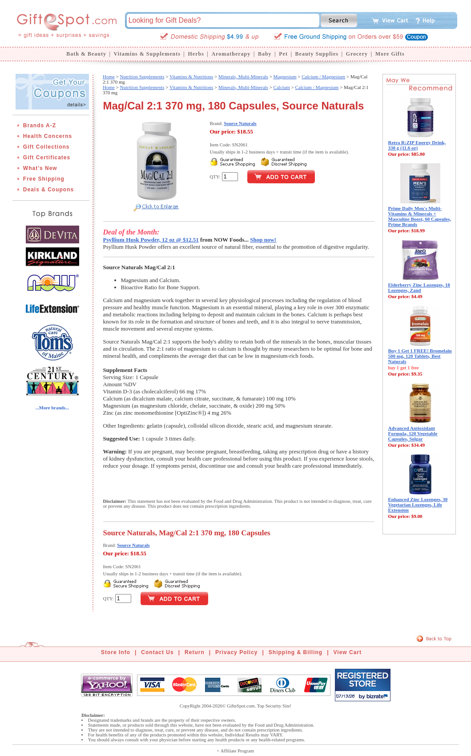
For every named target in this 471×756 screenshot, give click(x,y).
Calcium (282, 87)
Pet (283, 54)
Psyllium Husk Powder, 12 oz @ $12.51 (151, 239)
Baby (265, 54)
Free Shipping (43, 179)
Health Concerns (47, 136)
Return (195, 652)
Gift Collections (46, 147)
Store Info (115, 652)
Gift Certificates (46, 157)
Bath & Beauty (86, 54)
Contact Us (157, 652)
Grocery (357, 54)
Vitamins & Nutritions (191, 76)
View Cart (348, 652)
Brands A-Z (39, 125)
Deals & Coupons (48, 189)
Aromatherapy (230, 54)
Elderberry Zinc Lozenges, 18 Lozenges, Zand (419, 287)
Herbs (196, 54)
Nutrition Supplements (142, 76)
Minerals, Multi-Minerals (243, 76)
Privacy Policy (236, 652)
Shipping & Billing (295, 652)
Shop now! (263, 239)
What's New (40, 168)
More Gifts (390, 54)
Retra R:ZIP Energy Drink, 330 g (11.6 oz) (417, 145)
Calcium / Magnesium (323, 76)
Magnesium (285, 76)
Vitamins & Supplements (147, 54)
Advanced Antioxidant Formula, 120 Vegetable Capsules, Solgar (413, 433)
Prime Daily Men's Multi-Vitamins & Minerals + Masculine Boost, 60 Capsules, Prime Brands (419, 216)
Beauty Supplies (316, 54)
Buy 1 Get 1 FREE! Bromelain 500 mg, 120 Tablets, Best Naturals (420, 356)
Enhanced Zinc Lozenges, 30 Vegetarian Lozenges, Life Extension (418, 505)
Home (109, 76)
